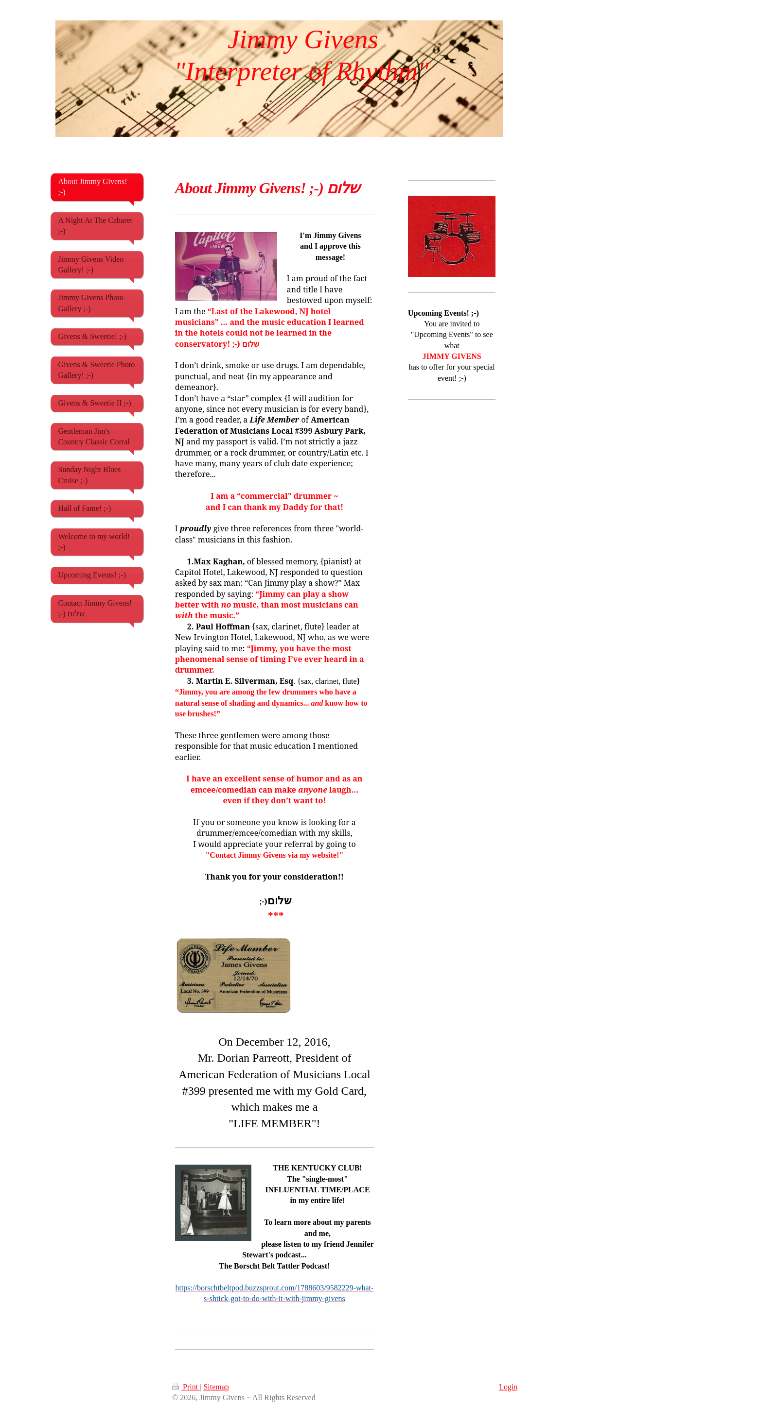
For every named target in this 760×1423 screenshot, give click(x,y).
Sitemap (216, 1387)
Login (508, 1387)
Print (186, 1387)
